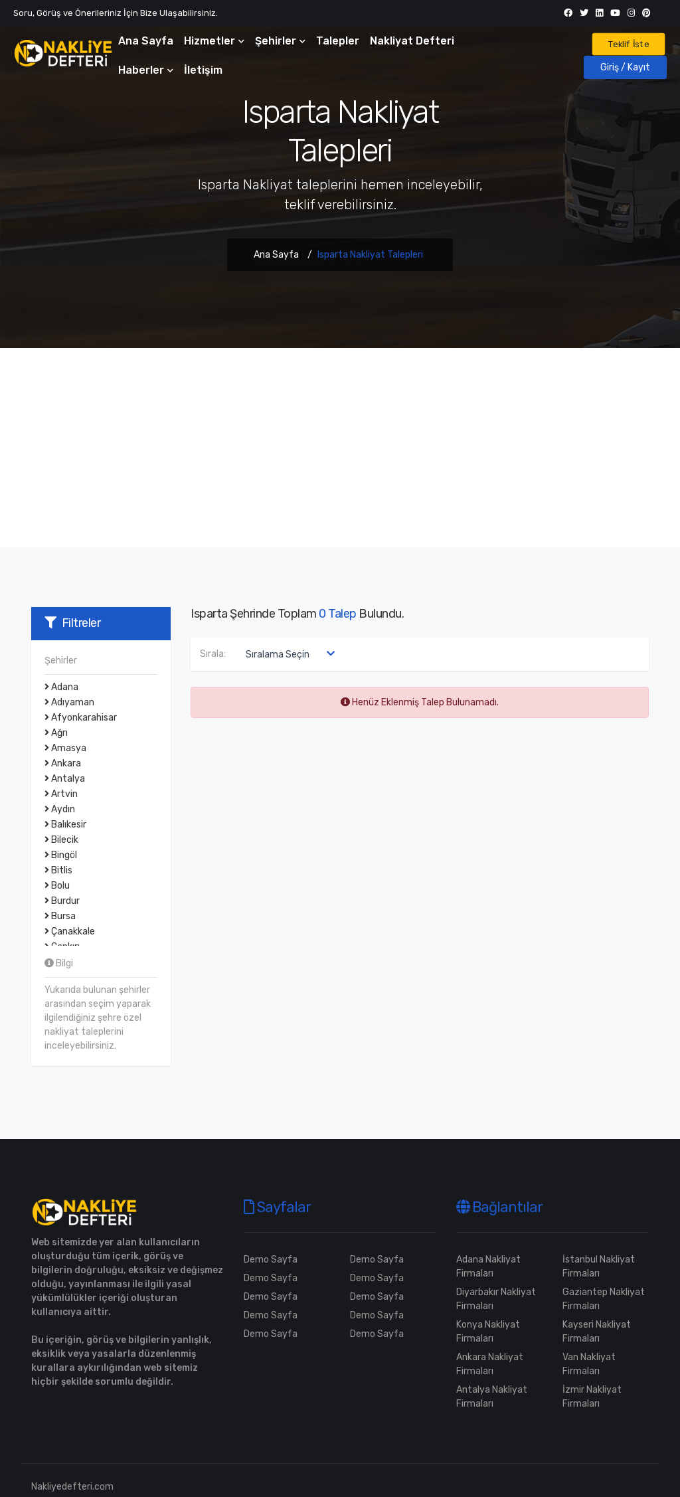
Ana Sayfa (145, 41)
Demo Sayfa (271, 1259)
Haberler (145, 70)
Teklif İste (628, 44)
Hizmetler (214, 41)
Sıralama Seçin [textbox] (277, 654)
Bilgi (58, 963)
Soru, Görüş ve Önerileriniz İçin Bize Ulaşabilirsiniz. (115, 13)
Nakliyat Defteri (412, 41)
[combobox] (287, 654)
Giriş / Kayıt (625, 67)
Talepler (337, 41)
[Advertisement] (340, 448)
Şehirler (280, 41)
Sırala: (213, 654)
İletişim (203, 70)
